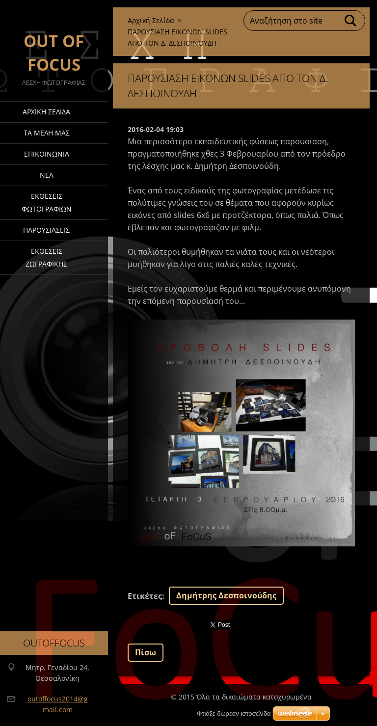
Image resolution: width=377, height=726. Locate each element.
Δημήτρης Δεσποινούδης (226, 595)
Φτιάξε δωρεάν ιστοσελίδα (233, 713)
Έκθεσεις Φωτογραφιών (47, 202)
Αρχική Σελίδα (46, 111)
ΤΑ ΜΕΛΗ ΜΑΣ (47, 132)
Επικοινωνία (46, 154)
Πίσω (145, 652)
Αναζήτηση (351, 20)
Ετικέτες (145, 596)
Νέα (47, 175)
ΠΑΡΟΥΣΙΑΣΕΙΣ (46, 230)
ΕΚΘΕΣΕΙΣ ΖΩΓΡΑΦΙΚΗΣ (46, 257)
